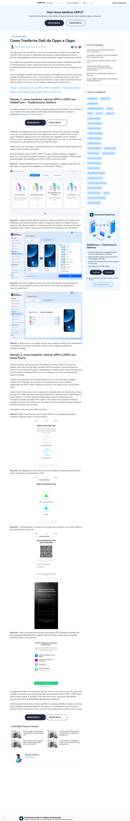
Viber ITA (99, 113)
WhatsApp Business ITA (95, 108)
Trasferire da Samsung (95, 133)
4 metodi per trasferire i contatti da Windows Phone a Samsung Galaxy (102, 56)
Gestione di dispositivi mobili (97, 183)
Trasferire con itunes (94, 158)
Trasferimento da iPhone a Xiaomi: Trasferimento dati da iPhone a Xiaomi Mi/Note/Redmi (100, 68)
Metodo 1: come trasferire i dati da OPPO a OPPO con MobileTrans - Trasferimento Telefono (45, 88)
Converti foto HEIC (94, 203)
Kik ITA (90, 113)
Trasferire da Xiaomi (94, 143)
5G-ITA (106, 193)
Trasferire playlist (110, 148)
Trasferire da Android (19, 36)
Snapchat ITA (105, 98)
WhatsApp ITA (92, 103)
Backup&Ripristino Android (96, 173)
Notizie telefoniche (94, 193)
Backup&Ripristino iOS (95, 178)
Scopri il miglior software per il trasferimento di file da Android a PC (102, 80)
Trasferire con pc (93, 153)
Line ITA (109, 108)
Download (96, 272)
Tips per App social (94, 118)
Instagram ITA (92, 98)
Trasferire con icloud (94, 163)
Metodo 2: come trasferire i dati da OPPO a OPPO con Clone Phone (36, 92)
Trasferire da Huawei (94, 138)
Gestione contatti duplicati (96, 198)
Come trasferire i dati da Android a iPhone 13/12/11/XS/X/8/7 (101, 51)
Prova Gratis (54, 23)
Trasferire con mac (108, 153)
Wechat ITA (110, 113)
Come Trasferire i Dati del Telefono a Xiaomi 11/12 (102, 62)
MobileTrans (25, 114)
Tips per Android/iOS (94, 188)
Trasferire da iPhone (94, 128)
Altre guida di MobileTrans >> (102, 284)
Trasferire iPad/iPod (94, 148)
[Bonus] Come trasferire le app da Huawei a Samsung (101, 74)
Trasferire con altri (93, 168)
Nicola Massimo (25, 47)
